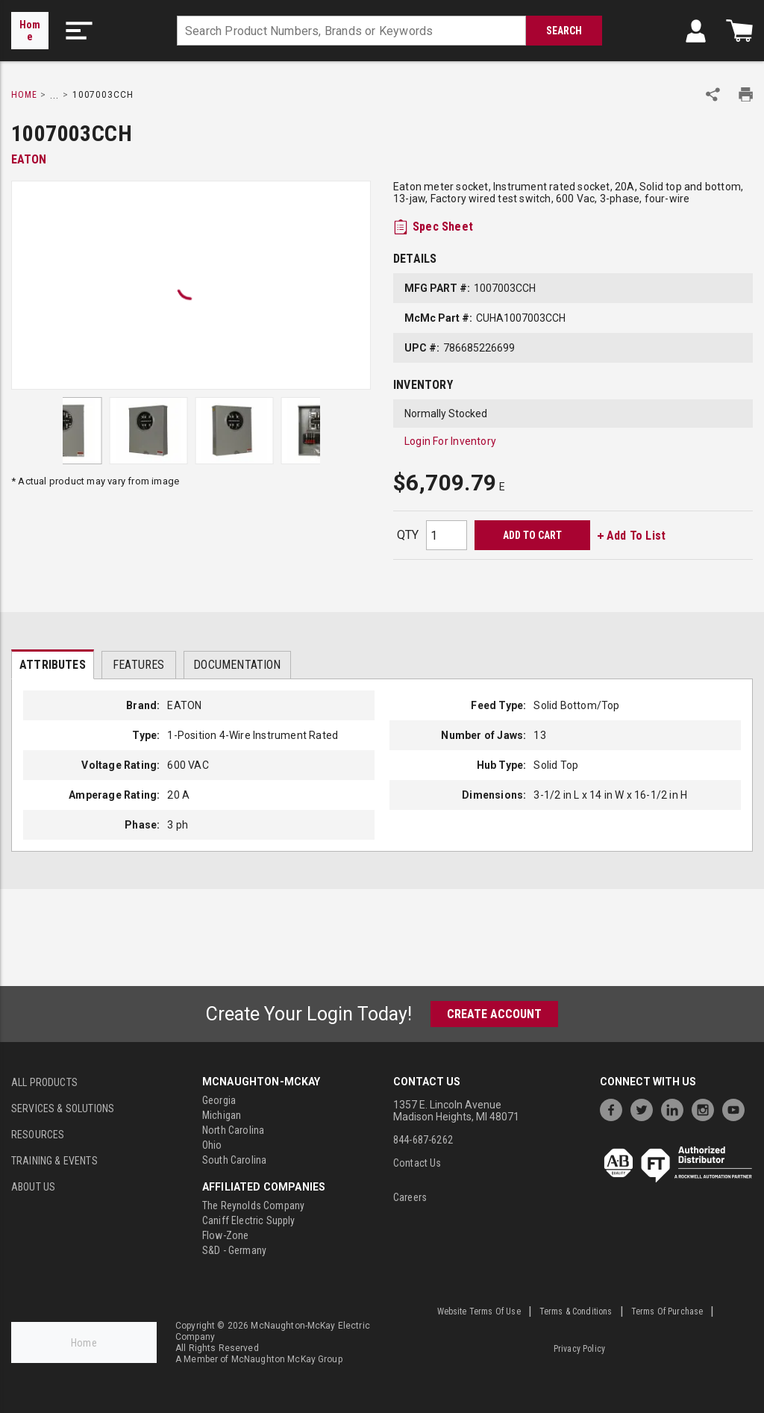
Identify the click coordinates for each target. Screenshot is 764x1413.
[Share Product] (713, 94)
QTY (408, 535)
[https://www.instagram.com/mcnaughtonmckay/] (706, 1108)
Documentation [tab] (237, 665)
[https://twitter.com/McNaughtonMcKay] (645, 1108)
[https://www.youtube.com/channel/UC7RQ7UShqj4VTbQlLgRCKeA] (737, 1108)
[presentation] (52, 664)
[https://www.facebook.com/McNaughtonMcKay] (615, 1108)
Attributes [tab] (52, 665)
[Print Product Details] (746, 94)
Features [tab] (138, 665)
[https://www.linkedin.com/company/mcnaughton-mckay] (676, 1108)
